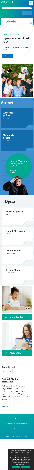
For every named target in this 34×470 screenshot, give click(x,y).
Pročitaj (6, 407)
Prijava (27, 13)
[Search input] (16, 8)
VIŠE (7, 56)
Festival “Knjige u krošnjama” (11, 380)
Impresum (17, 429)
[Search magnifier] (31, 8)
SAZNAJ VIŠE (25, 467)
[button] (31, 3)
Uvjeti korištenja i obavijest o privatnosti (17, 423)
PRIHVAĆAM (16, 467)
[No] (31, 459)
